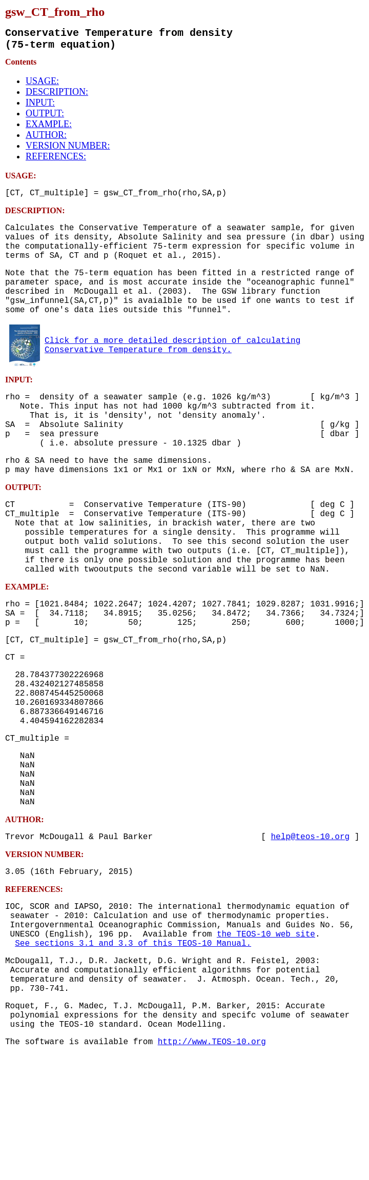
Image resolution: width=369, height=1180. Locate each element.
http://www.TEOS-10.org (212, 1166)
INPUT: (40, 106)
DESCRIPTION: (57, 96)
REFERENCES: (56, 160)
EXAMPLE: (49, 128)
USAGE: (42, 85)
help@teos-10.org (310, 932)
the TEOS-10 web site (266, 1040)
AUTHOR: (46, 139)
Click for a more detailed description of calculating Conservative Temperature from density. (172, 370)
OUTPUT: (45, 117)
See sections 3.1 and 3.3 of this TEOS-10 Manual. (133, 1051)
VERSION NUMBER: (68, 150)
